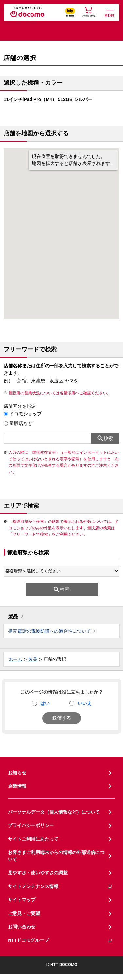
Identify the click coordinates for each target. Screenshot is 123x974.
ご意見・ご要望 (24, 913)
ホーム (15, 659)
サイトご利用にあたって (33, 839)
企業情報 (17, 786)
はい (45, 703)
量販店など (21, 423)
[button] (61, 225)
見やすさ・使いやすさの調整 (38, 872)
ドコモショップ (26, 413)
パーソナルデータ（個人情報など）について (54, 812)
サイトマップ (21, 899)
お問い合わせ (21, 926)
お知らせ (17, 772)
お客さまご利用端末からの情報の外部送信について (56, 856)
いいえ (85, 703)
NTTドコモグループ (60, 940)
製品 (13, 616)
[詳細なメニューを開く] (109, 13)
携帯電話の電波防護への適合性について (49, 631)
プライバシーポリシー (31, 825)
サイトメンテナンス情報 (60, 886)
